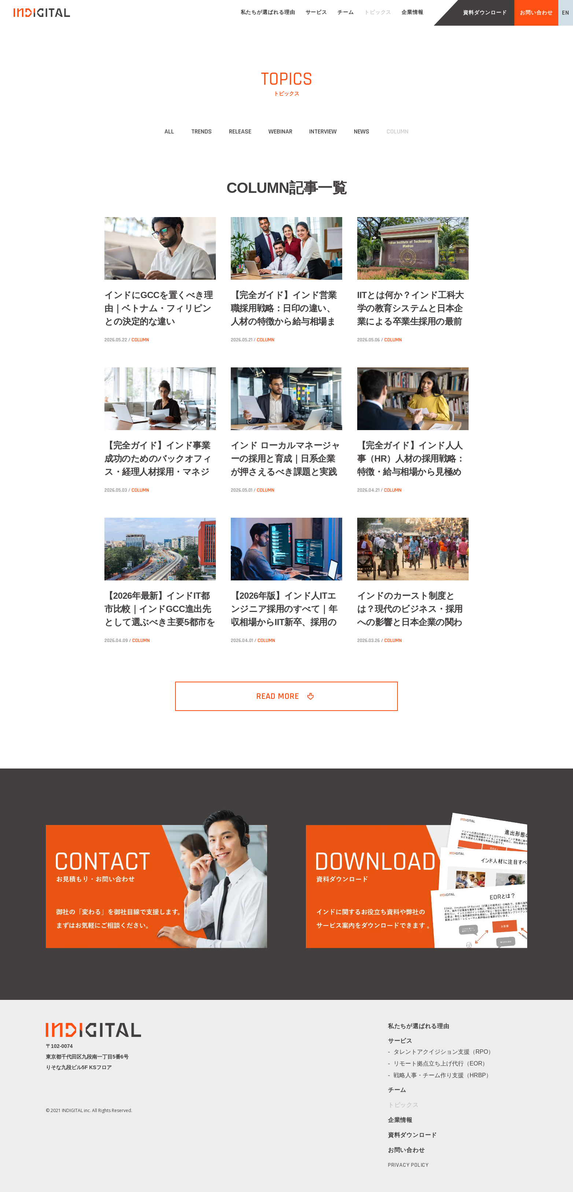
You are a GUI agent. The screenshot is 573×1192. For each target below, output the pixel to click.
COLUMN (398, 131)
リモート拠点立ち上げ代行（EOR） (443, 1063)
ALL (169, 131)
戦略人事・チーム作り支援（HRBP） (445, 1075)
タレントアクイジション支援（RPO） (446, 1052)
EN (565, 12)
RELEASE (240, 131)
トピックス (378, 12)
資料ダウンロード (485, 13)
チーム (345, 12)
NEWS (361, 131)
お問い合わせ (536, 13)
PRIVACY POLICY (408, 1165)
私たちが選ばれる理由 (268, 12)
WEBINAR (280, 131)
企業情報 (413, 12)
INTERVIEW (323, 131)
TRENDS (201, 131)
